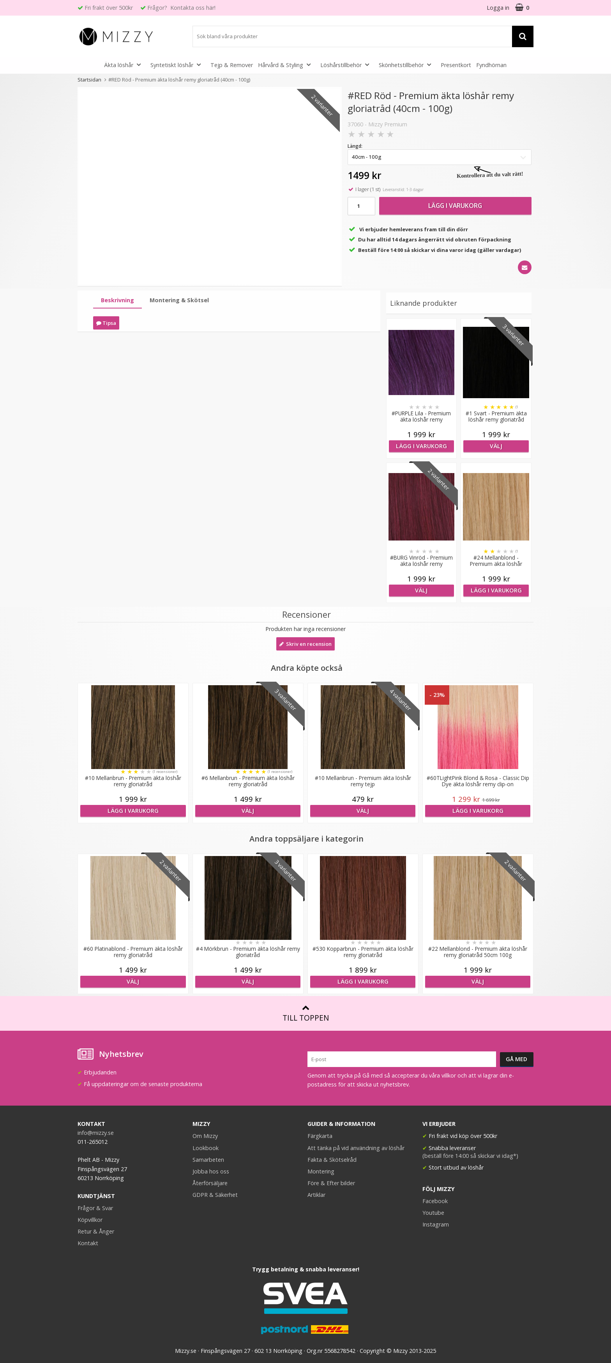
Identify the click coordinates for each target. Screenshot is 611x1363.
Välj (496, 446)
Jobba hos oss (210, 1171)
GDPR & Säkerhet (215, 1194)
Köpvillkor (90, 1219)
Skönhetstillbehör (407, 64)
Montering (320, 1171)
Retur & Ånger (96, 1231)
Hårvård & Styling (286, 64)
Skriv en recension (305, 643)
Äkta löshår (124, 64)
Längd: (355, 146)
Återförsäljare (210, 1183)
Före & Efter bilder (331, 1183)
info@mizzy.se (96, 1132)
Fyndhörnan (491, 65)
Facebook (435, 1201)
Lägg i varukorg (455, 205)
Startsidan (89, 79)
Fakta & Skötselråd (332, 1159)
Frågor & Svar (95, 1208)
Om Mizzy (205, 1136)
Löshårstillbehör (347, 64)
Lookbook (205, 1148)
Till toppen (306, 1013)
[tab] (117, 300)
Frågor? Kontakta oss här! (181, 7)
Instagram (435, 1224)
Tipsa (106, 322)
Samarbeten (208, 1159)
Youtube (433, 1212)
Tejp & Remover (231, 65)
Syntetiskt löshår (177, 64)
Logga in (498, 7)
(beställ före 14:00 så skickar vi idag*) (470, 1155)
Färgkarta (319, 1136)
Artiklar (316, 1194)
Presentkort (456, 65)
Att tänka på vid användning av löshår (355, 1148)
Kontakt (88, 1243)
